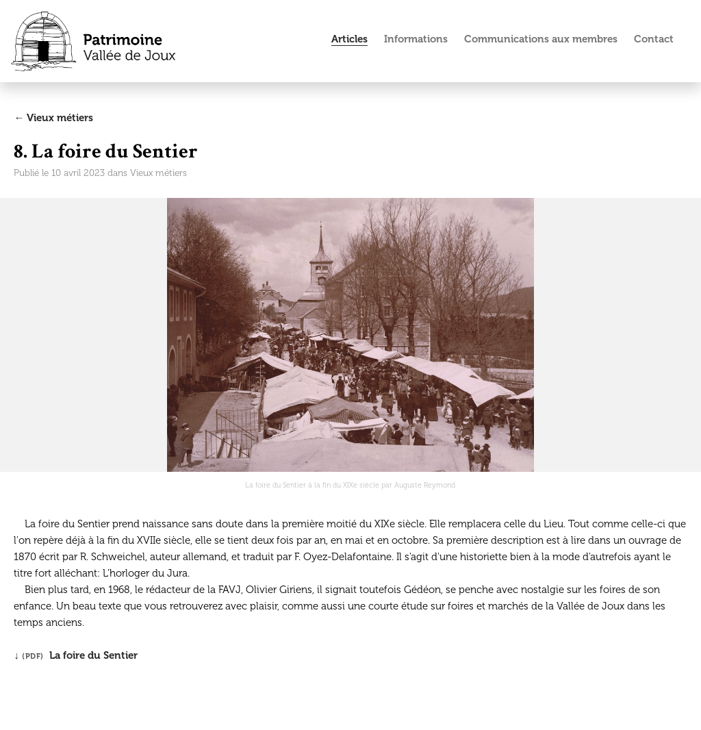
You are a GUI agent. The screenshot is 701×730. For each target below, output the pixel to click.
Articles (349, 39)
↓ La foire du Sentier (76, 655)
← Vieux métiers (53, 118)
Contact (654, 39)
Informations (416, 39)
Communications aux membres (540, 39)
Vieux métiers (158, 173)
